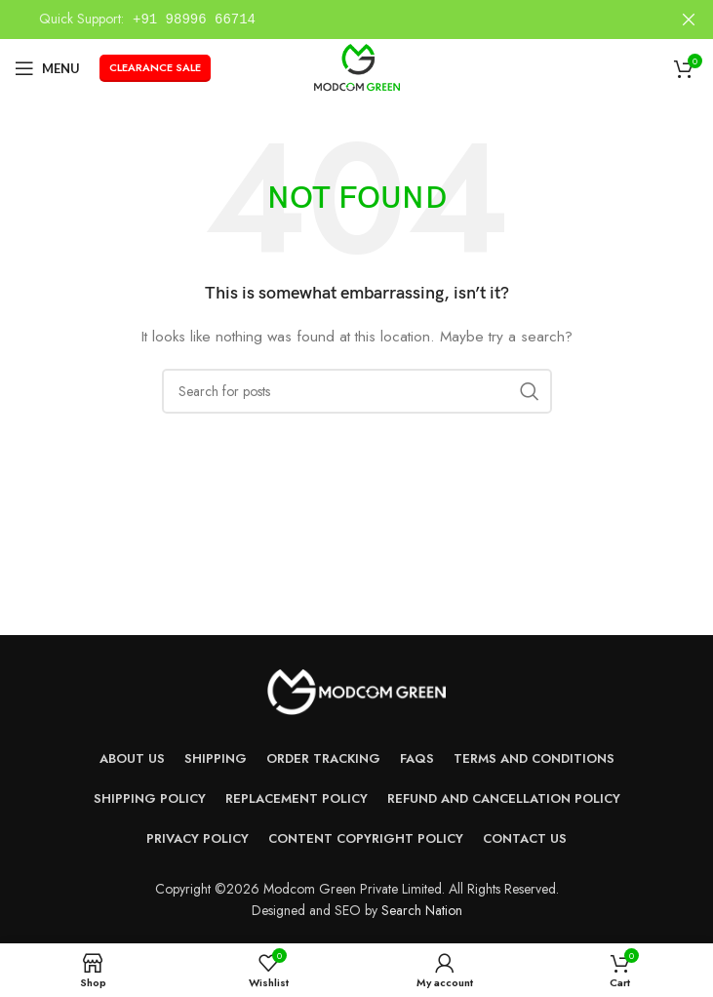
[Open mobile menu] (47, 68)
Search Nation (421, 910)
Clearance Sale (155, 67)
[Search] (357, 391)
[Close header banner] (688, 19)
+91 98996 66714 (194, 19)
